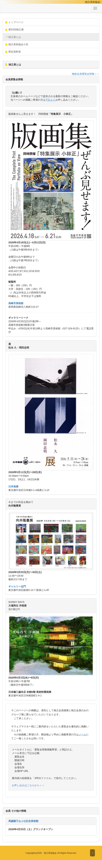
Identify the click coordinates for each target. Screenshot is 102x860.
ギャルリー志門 (17, 586)
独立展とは (13, 37)
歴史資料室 (13, 51)
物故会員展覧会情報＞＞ (85, 73)
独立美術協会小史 (17, 44)
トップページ (14, 22)
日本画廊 (13, 486)
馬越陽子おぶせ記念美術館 (23, 821)
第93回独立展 (15, 29)
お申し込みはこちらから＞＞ (28, 785)
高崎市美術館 (15, 303)
